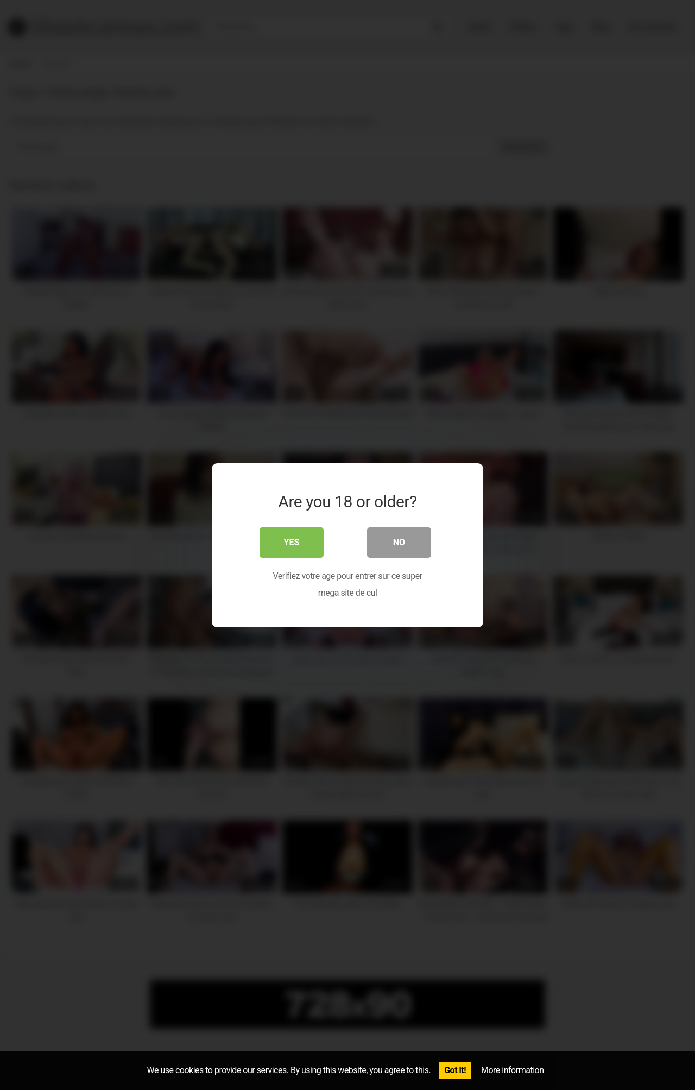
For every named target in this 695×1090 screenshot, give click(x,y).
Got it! (455, 1070)
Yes (292, 542)
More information (512, 1070)
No (399, 542)
